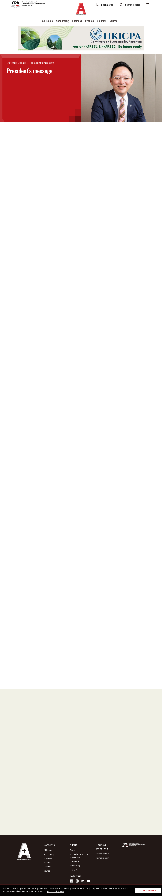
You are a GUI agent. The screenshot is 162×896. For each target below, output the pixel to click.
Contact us (75, 861)
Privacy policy (102, 857)
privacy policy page (55, 891)
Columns (101, 21)
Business (77, 21)
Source (114, 21)
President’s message (42, 62)
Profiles (89, 21)
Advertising (75, 865)
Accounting (62, 21)
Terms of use (102, 853)
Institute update (16, 62)
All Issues (47, 21)
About (72, 850)
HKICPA (73, 869)
